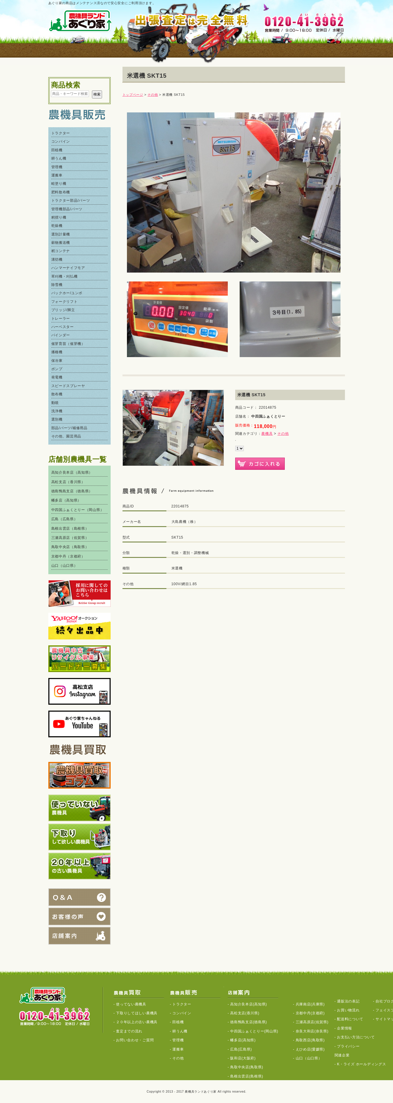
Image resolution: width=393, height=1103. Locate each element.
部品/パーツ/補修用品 (69, 428)
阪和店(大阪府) (243, 1058)
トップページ (132, 94)
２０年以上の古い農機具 (136, 1022)
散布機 (57, 394)
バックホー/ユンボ (67, 293)
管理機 (57, 167)
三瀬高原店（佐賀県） (70, 538)
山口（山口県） (64, 566)
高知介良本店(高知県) (248, 1004)
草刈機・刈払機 (64, 276)
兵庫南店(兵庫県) (310, 1004)
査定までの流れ (129, 1031)
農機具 (267, 434)
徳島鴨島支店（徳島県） (72, 491)
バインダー (60, 335)
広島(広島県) (241, 1049)
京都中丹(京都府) (310, 1013)
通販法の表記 (348, 1001)
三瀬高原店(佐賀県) (312, 1022)
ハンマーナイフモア (68, 268)
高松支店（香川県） (68, 482)
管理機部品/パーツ (67, 209)
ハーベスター (62, 327)
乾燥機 (57, 226)
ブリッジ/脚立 (63, 310)
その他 (152, 94)
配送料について (350, 1019)
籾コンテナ (60, 251)
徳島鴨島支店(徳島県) (248, 1022)
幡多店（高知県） (66, 500)
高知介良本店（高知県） (72, 472)
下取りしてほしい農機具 (136, 1013)
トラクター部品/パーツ (70, 200)
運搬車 (57, 175)
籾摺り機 (58, 217)
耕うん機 (58, 158)
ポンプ (57, 369)
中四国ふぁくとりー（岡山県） (77, 510)
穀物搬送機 (60, 243)
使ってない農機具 (131, 1004)
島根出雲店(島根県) (246, 1076)
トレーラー (60, 318)
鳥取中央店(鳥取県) (246, 1067)
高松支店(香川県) (244, 1013)
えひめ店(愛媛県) (310, 1049)
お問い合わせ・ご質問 (135, 1040)
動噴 (55, 403)
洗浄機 (57, 411)
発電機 (57, 377)
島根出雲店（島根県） (70, 528)
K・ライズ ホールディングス (361, 1064)
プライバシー (348, 1046)
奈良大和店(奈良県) (312, 1031)
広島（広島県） (64, 519)
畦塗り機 (58, 184)
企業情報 (344, 1028)
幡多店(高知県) (243, 1040)
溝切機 (57, 259)
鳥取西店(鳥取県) (310, 1040)
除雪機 (57, 285)
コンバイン (60, 141)
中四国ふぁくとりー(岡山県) (254, 1031)
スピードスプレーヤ (68, 386)
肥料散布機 (60, 192)
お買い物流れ (348, 1010)
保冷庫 (57, 361)
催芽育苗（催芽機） (68, 344)
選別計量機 (60, 234)
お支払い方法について (356, 1037)
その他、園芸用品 (66, 436)
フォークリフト (64, 302)
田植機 (57, 150)
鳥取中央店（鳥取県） (70, 547)
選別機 (57, 419)
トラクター (60, 133)
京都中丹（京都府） (68, 556)
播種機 (57, 352)
